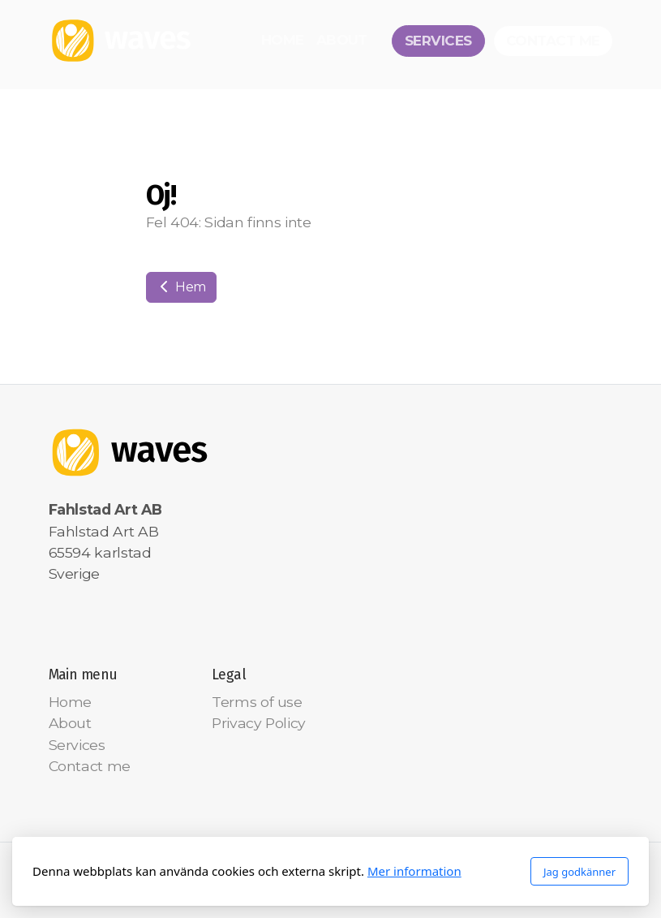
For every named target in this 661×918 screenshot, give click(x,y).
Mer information (414, 871)
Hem (182, 287)
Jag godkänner (579, 871)
